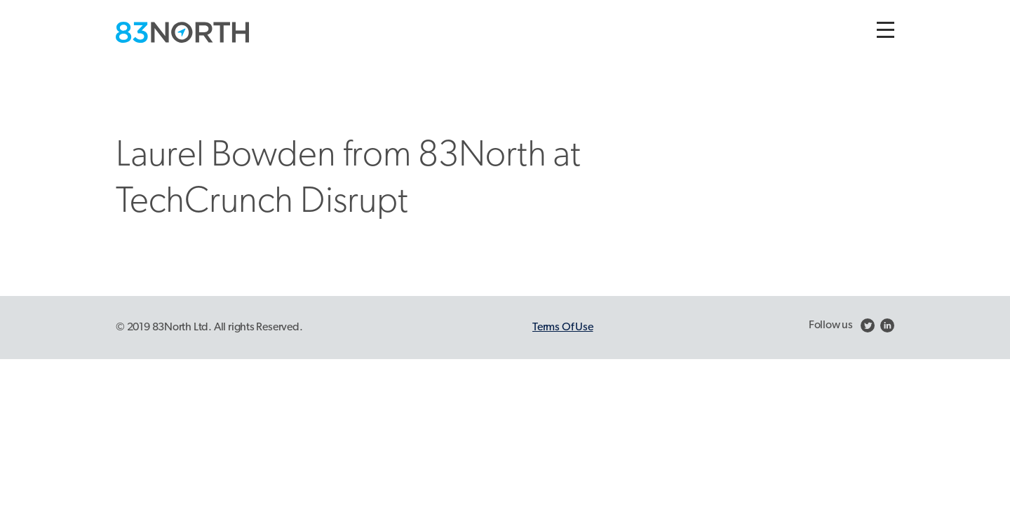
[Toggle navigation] (885, 30)
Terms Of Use (562, 327)
